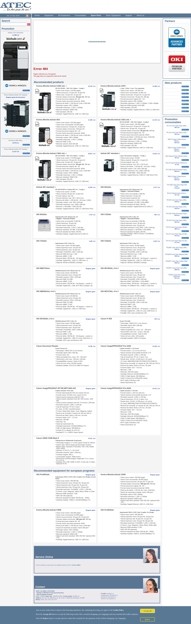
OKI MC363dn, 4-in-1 (109, 268)
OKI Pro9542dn (107, 510)
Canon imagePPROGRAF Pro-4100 (116, 346)
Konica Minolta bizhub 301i (48, 120)
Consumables (80, 15)
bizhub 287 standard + (110, 153)
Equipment (48, 15)
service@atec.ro (110, 598)
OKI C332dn (106, 214)
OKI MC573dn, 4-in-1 (109, 291)
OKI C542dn (106, 241)
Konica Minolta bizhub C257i (113, 86)
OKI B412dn (106, 187)
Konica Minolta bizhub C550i (113, 474)
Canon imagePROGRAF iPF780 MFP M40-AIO (56, 388)
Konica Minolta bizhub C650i (48, 510)
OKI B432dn (41, 214)
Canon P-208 (106, 319)
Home (37, 15)
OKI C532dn (41, 241)
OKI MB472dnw (43, 268)
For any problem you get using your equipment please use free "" (58, 565)
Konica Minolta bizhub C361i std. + (51, 153)
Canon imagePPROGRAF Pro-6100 (116, 388)
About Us (140, 15)
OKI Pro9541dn (42, 474)
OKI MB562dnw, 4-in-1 (46, 291)
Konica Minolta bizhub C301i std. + (116, 120)
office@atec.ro (113, 595)
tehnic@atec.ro (112, 597)
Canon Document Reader (47, 346)
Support (128, 15)
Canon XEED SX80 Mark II (47, 438)
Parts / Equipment (113, 15)
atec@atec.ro (110, 593)
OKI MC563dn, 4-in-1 (45, 319)
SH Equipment (64, 15)
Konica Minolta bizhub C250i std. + (51, 86)
